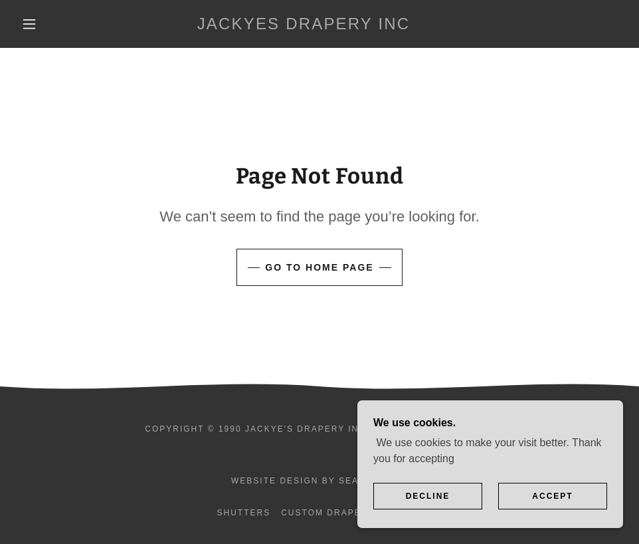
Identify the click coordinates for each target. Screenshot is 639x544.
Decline (428, 496)
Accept (552, 496)
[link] (303, 25)
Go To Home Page (319, 267)
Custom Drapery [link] (328, 512)
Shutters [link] (243, 512)
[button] (30, 24)
